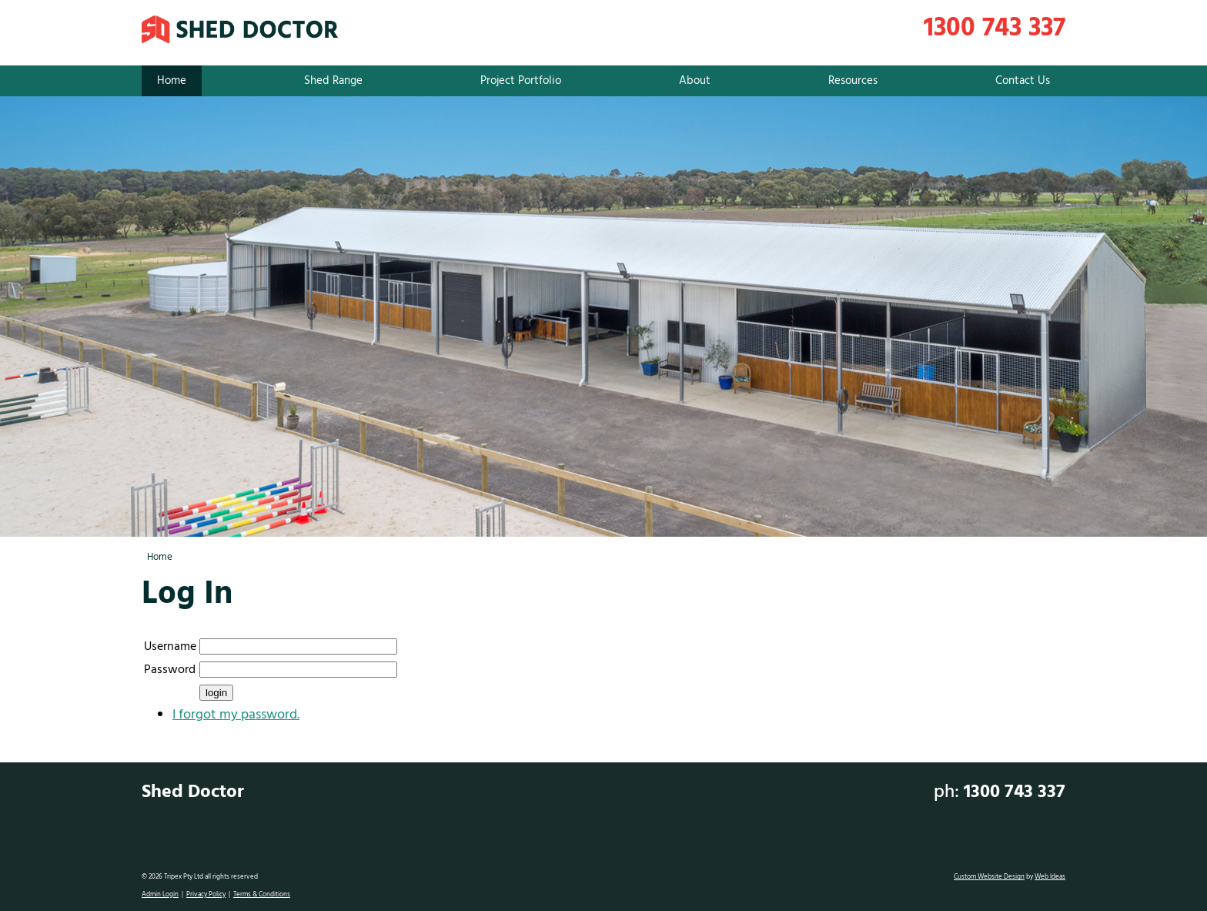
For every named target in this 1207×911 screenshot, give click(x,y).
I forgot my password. (235, 715)
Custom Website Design (989, 877)
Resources (853, 81)
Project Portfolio (520, 81)
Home (171, 81)
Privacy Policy (206, 894)
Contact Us (1022, 81)
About (694, 81)
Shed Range (333, 81)
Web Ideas (1050, 877)
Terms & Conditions (261, 894)
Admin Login (160, 894)
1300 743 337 (994, 29)
